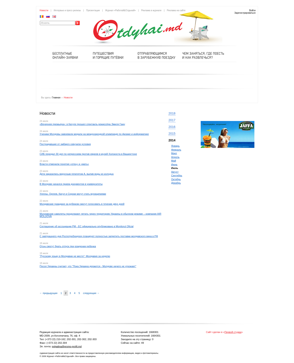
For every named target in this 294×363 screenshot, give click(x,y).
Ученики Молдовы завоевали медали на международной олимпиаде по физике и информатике (94, 134)
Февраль (176, 149)
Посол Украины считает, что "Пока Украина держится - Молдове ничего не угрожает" (88, 266)
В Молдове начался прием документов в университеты (71, 184)
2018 (171, 113)
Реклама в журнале (151, 10)
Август (175, 172)
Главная (56, 97)
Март (174, 153)
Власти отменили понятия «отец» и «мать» (64, 164)
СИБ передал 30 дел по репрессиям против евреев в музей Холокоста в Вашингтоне (88, 154)
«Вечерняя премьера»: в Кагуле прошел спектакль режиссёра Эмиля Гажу (82, 124)
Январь (175, 146)
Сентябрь (176, 175)
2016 (171, 127)
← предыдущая (48, 293)
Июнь (174, 164)
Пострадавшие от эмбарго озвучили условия (65, 144)
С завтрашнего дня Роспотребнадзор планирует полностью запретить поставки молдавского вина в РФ (99, 236)
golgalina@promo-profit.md (67, 346)
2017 (171, 120)
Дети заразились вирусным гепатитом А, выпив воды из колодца (76, 174)
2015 (171, 133)
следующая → (91, 293)
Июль (174, 168)
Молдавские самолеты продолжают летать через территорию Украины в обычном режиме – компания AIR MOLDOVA (100, 215)
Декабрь (176, 183)
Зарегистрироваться (245, 13)
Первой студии (232, 332)
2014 (171, 140)
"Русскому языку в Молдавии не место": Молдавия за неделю (75, 256)
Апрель (175, 157)
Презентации (93, 10)
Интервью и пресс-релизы (67, 10)
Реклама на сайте (176, 10)
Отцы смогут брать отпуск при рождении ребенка (68, 246)
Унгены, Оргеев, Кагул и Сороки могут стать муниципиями (73, 193)
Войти (252, 10)
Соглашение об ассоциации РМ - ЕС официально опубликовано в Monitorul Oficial (86, 226)
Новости (44, 10)
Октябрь (176, 179)
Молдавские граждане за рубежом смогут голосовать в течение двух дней (82, 204)
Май (173, 160)
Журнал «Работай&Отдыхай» (120, 10)
